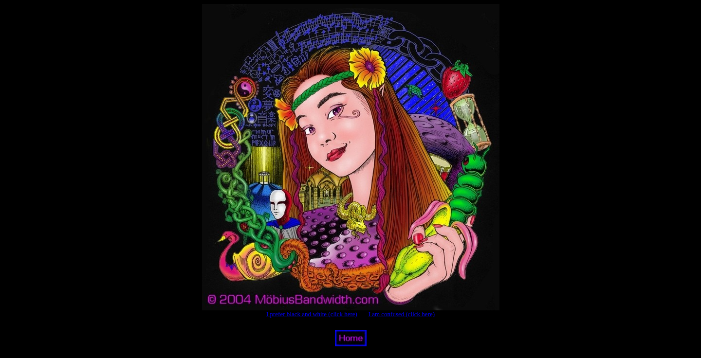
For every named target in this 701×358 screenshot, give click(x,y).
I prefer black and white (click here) (311, 314)
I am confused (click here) (402, 314)
